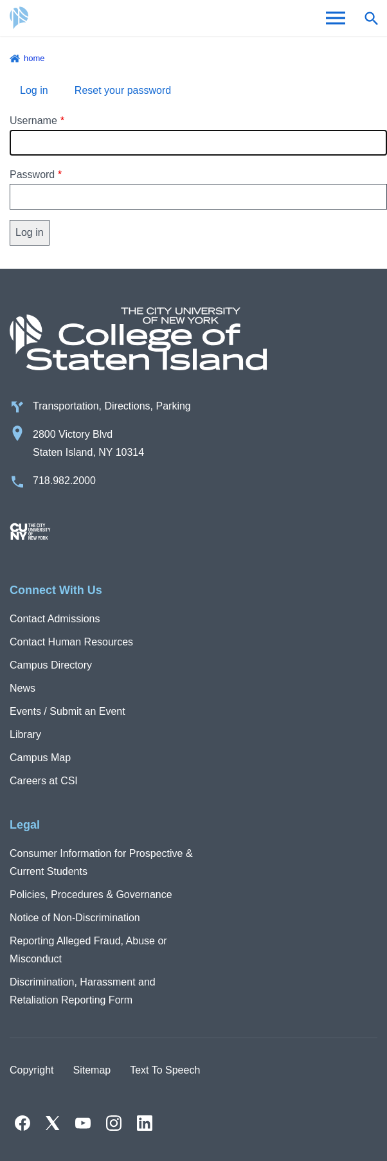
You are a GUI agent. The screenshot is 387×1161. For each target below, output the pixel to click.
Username (33, 120)
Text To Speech (165, 1070)
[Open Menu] (335, 18)
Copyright (31, 1070)
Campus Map (40, 757)
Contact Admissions (55, 618)
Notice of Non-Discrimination (75, 917)
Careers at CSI (44, 780)
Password (32, 174)
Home (34, 58)
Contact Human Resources (71, 641)
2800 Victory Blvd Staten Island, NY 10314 (88, 443)
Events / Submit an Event (67, 711)
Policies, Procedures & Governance (91, 894)
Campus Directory (51, 665)
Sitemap (92, 1070)
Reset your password (123, 90)
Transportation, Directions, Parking (112, 406)
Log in (34, 90)
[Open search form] (371, 18)
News (22, 688)
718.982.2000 (64, 480)
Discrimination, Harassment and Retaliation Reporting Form (83, 991)
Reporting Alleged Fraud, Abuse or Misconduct (88, 949)
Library (25, 734)
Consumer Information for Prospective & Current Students (101, 862)
